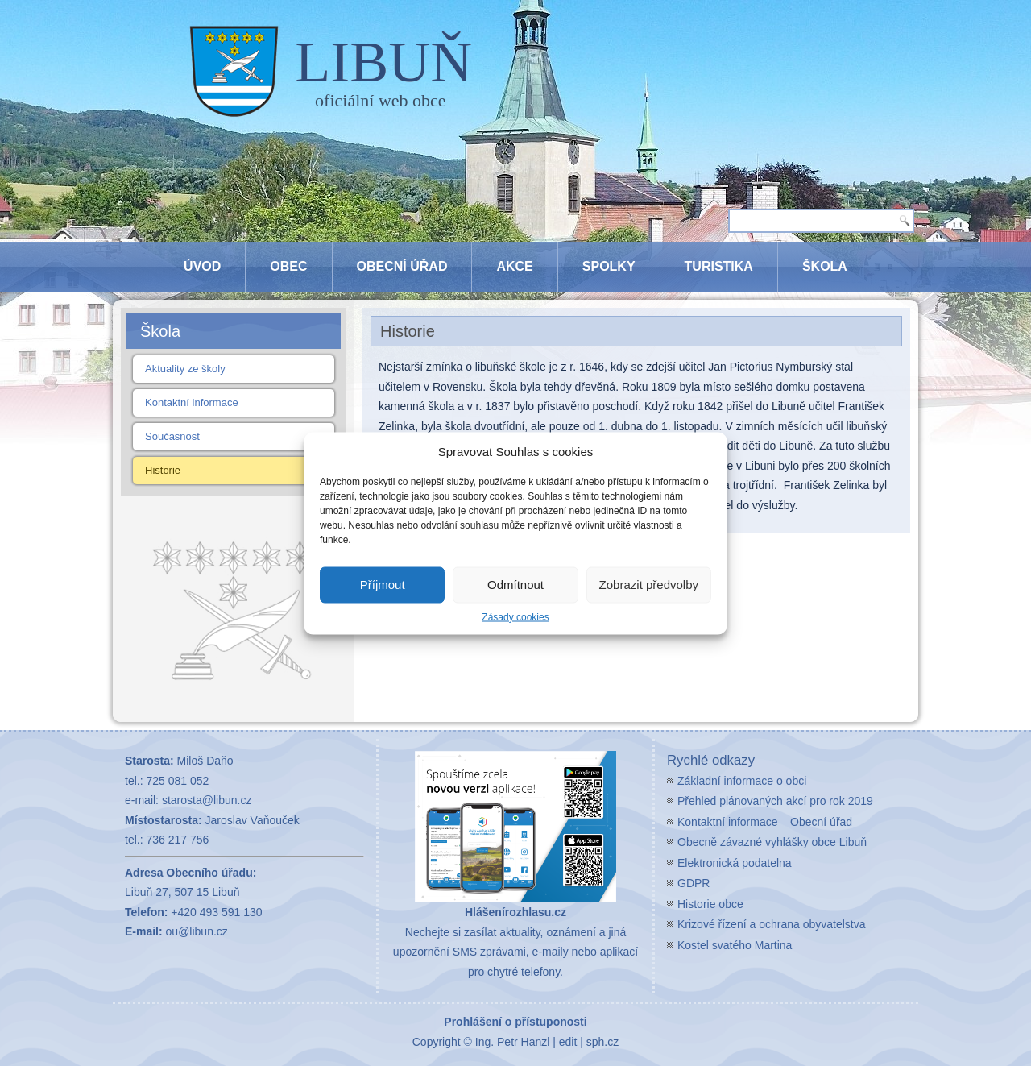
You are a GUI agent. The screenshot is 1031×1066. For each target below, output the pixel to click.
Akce (514, 266)
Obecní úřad (402, 266)
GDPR (693, 883)
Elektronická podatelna (734, 863)
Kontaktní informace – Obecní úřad (764, 821)
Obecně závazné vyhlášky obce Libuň (772, 842)
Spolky (609, 266)
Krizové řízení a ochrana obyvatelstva (771, 924)
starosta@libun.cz (206, 800)
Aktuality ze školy (185, 369)
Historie (162, 470)
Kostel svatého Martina (734, 945)
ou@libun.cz (197, 931)
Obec (288, 266)
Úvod (202, 266)
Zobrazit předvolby (648, 584)
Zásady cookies (515, 616)
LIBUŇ (383, 62)
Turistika (719, 266)
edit (568, 1041)
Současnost (172, 436)
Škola (824, 266)
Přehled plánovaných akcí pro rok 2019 (775, 800)
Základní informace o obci (741, 780)
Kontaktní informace (191, 402)
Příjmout (382, 584)
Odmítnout (515, 584)
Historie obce (710, 904)
